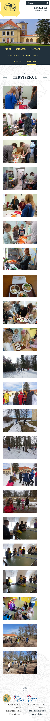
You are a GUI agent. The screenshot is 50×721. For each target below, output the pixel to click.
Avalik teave (30, 55)
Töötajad (13, 55)
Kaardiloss (40, 8)
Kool (8, 49)
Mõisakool (41, 11)
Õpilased (20, 49)
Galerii (31, 61)
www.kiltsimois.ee (39, 714)
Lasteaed (35, 49)
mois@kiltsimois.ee (37, 711)
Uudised (18, 61)
